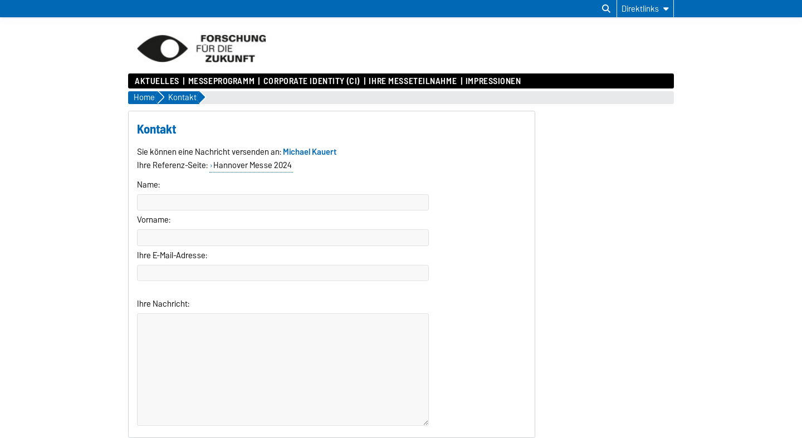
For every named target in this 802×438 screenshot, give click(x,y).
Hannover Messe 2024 (252, 165)
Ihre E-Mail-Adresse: (172, 255)
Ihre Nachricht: (163, 304)
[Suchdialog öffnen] (606, 9)
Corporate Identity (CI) (311, 81)
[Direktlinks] (645, 8)
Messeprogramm (221, 81)
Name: (148, 184)
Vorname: (153, 220)
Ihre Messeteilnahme (413, 81)
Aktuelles (157, 81)
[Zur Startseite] (201, 68)
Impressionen (493, 81)
